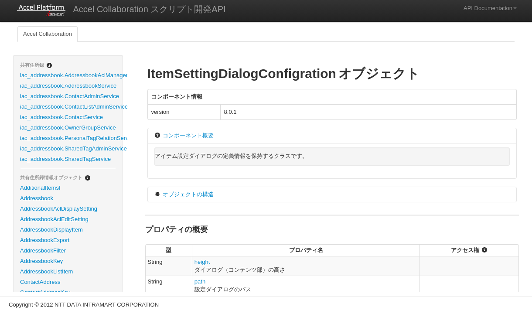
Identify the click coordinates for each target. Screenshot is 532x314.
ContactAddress (40, 282)
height (202, 262)
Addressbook (36, 198)
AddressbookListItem (46, 271)
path (199, 281)
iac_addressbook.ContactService (61, 117)
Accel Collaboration (47, 34)
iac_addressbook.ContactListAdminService (71, 106)
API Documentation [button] (490, 8)
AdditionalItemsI (40, 187)
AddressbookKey (41, 261)
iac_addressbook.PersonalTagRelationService (71, 138)
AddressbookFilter (43, 250)
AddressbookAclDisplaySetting (58, 208)
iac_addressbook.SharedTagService (65, 159)
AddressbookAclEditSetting (54, 219)
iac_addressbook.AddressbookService (68, 85)
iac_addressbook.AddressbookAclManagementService (71, 75)
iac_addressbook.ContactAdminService (69, 96)
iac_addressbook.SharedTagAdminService (71, 148)
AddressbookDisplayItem (51, 229)
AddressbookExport (44, 240)
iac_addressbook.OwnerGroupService (68, 127)
